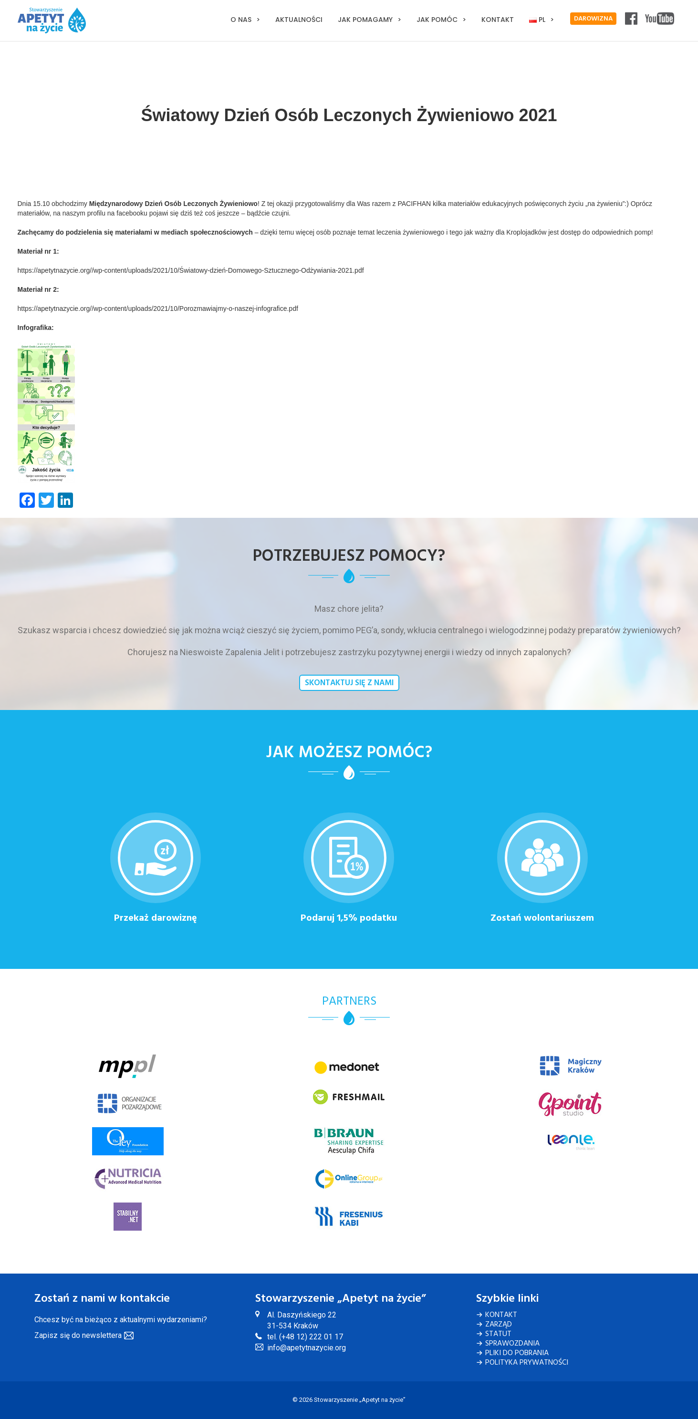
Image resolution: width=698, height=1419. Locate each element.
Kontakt (497, 19)
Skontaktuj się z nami (349, 683)
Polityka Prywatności (526, 1363)
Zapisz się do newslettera (78, 1335)
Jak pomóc (437, 19)
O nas (240, 19)
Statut (498, 1334)
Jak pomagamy (365, 19)
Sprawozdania (512, 1343)
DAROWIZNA (593, 18)
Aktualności (299, 19)
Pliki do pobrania (517, 1353)
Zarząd (498, 1324)
